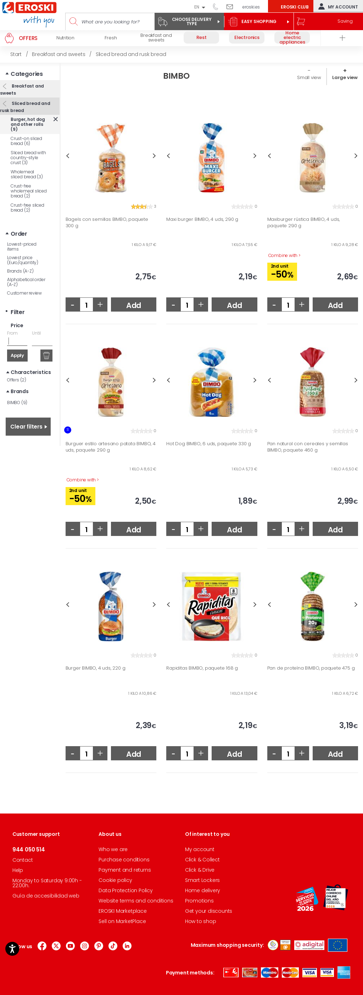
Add (133, 305)
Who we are (113, 849)
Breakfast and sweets (22, 89)
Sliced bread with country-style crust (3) (28, 158)
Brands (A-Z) (20, 271)
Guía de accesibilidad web (45, 895)
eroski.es (251, 7)
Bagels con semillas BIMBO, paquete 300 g (107, 222)
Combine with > (284, 255)
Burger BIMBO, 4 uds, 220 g (95, 668)
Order (19, 234)
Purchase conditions (124, 859)
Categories (27, 74)
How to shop (200, 921)
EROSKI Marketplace (122, 911)
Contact (22, 859)
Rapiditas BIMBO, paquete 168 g (202, 668)
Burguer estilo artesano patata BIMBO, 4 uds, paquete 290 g (111, 447)
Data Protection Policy (126, 890)
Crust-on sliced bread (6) (26, 140)
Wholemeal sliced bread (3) (27, 174)
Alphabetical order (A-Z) (26, 281)
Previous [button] (67, 155)
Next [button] (154, 155)
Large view (345, 77)
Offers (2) (16, 380)
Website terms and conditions (136, 900)
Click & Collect (202, 859)
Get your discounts (208, 911)
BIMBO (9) (17, 402)
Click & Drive (199, 869)
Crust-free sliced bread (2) (27, 207)
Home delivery (202, 890)
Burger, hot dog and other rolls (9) (28, 124)
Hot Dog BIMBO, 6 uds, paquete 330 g (208, 444)
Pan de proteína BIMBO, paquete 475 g (311, 668)
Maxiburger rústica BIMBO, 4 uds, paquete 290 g (303, 222)
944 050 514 (218, 6)
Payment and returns (125, 869)
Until (36, 333)
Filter (18, 312)
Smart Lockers (202, 880)
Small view (309, 77)
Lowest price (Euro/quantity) (22, 260)
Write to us (232, 6)
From (12, 333)
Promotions (199, 900)
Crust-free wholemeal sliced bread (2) (29, 191)
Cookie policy (115, 880)
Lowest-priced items (21, 246)
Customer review (24, 293)
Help (17, 870)
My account (336, 6)
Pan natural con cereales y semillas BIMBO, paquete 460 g (307, 447)
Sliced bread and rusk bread (25, 106)
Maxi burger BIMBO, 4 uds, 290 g (202, 219)
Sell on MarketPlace (122, 921)
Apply (17, 355)
